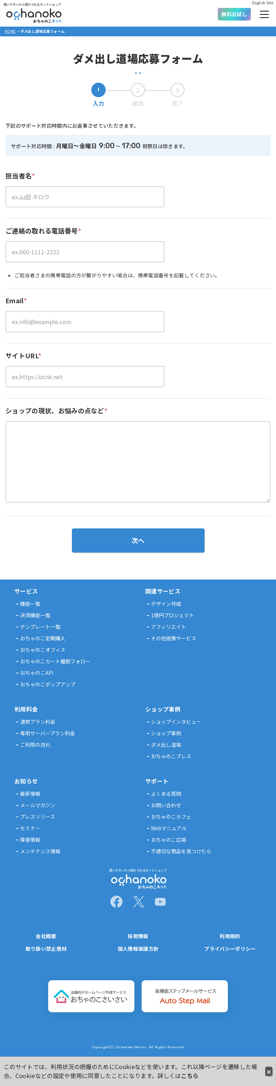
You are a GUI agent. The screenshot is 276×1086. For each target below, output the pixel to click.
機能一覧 (30, 603)
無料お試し (234, 14)
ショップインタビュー (176, 721)
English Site (262, 2)
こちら (190, 1075)
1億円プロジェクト (172, 615)
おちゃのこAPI (36, 672)
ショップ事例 (166, 733)
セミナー (30, 828)
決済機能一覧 (35, 615)
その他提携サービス (173, 638)
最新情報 (30, 793)
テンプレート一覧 (40, 626)
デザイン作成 (166, 603)
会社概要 (46, 936)
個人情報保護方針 (138, 948)
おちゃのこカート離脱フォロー (55, 661)
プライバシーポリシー (230, 948)
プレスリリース (37, 816)
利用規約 (230, 936)
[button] (264, 15)
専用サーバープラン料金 (47, 733)
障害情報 (30, 839)
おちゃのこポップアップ (47, 684)
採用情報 (138, 936)
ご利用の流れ (35, 744)
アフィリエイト (168, 626)
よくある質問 (166, 793)
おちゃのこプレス (171, 756)
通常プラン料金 (37, 721)
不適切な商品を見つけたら (181, 851)
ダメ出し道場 (166, 744)
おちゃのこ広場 (168, 839)
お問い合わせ (166, 805)
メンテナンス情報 (40, 851)
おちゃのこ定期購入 (42, 638)
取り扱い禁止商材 (46, 948)
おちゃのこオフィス (42, 649)
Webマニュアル (169, 828)
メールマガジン (37, 805)
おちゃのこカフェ (171, 816)
